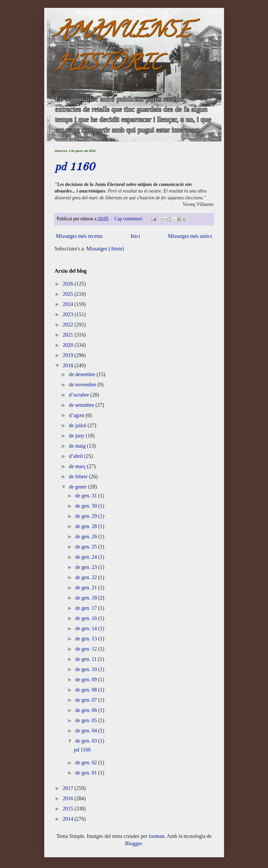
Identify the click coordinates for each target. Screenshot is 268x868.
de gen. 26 (86, 536)
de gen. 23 (86, 567)
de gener (78, 487)
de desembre (83, 374)
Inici (135, 236)
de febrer (79, 476)
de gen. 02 (86, 762)
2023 (68, 314)
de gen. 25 (86, 547)
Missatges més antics (190, 236)
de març (78, 466)
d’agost (77, 415)
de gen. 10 (86, 669)
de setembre (82, 405)
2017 (68, 788)
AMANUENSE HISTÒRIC (122, 48)
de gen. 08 (86, 690)
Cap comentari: (129, 218)
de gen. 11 (86, 659)
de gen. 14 (86, 628)
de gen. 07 (86, 700)
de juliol (78, 425)
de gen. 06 (86, 710)
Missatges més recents (79, 236)
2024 (68, 304)
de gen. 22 (86, 577)
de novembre (83, 384)
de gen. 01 (86, 773)
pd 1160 (74, 167)
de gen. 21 (86, 587)
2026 (68, 284)
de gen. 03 (86, 741)
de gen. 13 (86, 638)
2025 (68, 294)
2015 (68, 808)
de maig (78, 446)
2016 (68, 798)
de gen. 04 (86, 730)
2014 (68, 819)
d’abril (76, 456)
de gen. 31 (86, 495)
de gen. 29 (86, 516)
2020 (68, 345)
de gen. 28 (86, 526)
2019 (68, 355)
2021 (68, 335)
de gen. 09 (86, 679)
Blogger (133, 843)
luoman (156, 836)
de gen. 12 (86, 649)
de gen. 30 (86, 506)
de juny (77, 435)
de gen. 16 (86, 618)
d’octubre (79, 395)
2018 (68, 365)
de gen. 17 (86, 608)
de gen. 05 (86, 720)
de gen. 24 (86, 557)
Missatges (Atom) (105, 248)
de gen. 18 (86, 598)
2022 (68, 324)
